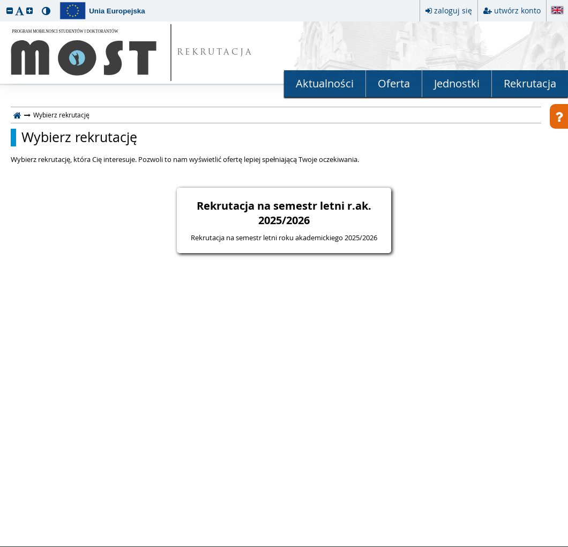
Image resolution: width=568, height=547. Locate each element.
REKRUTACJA (215, 53)
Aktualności (325, 83)
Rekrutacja (530, 83)
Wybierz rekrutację (79, 137)
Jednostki (457, 83)
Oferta (394, 83)
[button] (9, 10)
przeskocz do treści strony (2, 2)
